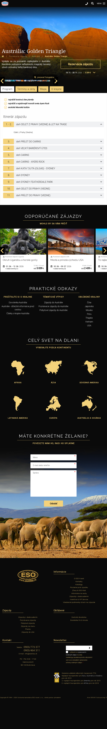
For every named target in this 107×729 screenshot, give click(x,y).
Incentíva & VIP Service (79, 628)
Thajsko (89, 346)
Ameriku (87, 709)
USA (89, 354)
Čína (89, 331)
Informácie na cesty (79, 622)
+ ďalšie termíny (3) (60, 297)
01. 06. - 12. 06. (14, 295)
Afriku (86, 711)
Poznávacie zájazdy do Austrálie (53, 334)
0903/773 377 (32, 675)
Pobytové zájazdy (28, 651)
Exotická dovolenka (79, 645)
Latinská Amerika (18, 446)
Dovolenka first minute (79, 648)
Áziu (84, 704)
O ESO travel (79, 607)
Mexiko (89, 338)
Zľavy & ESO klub (79, 619)
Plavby (28, 657)
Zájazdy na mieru (28, 654)
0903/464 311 (32, 678)
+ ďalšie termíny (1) (12, 297)
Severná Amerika (89, 411)
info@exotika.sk (31, 682)
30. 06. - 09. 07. (62, 295)
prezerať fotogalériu (93, 106)
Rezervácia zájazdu (80, 64)
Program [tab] (7, 117)
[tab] (53, 152)
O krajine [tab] (56, 117)
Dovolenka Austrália (18, 331)
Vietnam (89, 350)
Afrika (18, 411)
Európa (53, 446)
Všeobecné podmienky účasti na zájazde (79, 631)
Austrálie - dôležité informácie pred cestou (18, 336)
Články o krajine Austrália (17, 341)
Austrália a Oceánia (89, 446)
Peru (89, 342)
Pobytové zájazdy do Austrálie (53, 338)
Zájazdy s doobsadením (79, 625)
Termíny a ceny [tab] (26, 117)
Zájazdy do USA (28, 660)
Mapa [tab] (43, 117)
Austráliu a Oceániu (94, 704)
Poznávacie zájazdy (28, 648)
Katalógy (79, 613)
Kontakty (79, 610)
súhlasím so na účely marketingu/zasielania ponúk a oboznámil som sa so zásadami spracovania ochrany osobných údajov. (79, 685)
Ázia (53, 411)
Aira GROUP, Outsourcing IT (97, 726)
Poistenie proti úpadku (79, 616)
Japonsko (89, 334)
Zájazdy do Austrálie (53, 331)
